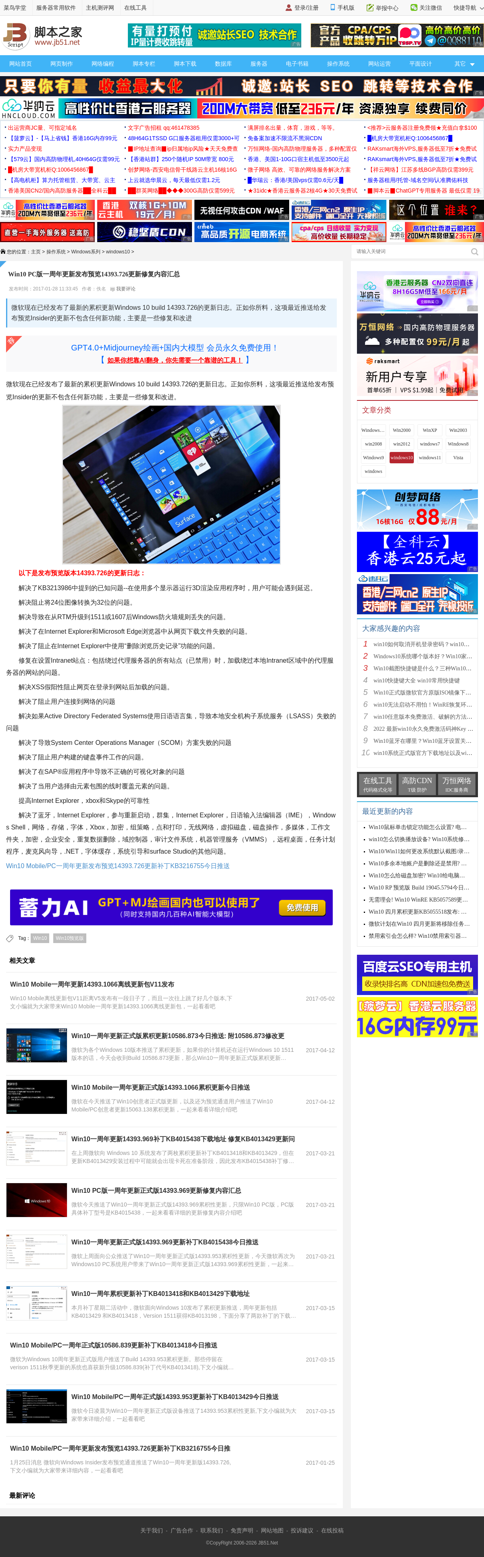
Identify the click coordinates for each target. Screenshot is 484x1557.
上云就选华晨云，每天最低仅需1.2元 (174, 180)
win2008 (373, 444)
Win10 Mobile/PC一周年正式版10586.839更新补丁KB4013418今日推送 (113, 1345)
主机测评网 (100, 7)
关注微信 (430, 7)
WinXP (430, 430)
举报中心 (387, 8)
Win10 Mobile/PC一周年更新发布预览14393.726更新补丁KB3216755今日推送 (118, 865)
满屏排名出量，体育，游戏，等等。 (293, 127)
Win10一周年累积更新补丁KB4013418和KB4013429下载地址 (160, 1293)
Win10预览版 (70, 938)
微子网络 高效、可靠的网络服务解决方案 (299, 169)
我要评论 (123, 289)
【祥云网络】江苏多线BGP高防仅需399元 (420, 169)
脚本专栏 (144, 63)
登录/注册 (306, 7)
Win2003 (458, 430)
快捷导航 (469, 7)
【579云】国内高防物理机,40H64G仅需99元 (64, 159)
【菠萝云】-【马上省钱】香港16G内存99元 (62, 138)
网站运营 (379, 63)
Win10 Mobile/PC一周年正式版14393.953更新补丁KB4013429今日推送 (175, 1396)
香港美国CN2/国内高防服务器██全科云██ (62, 190)
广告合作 (182, 1530)
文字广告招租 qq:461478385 (163, 127)
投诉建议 (302, 1530)
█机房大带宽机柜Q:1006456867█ (409, 138)
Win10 (40, 938)
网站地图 (272, 1530)
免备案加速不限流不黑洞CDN (285, 138)
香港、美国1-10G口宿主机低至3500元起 (298, 159)
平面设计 (420, 63)
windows (373, 471)
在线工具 (135, 7)
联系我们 (211, 1530)
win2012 (401, 444)
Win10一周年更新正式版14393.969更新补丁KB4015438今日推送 (165, 1242)
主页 (36, 252)
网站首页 (20, 63)
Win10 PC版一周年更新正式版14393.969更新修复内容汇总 (156, 1190)
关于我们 (151, 1530)
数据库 (223, 63)
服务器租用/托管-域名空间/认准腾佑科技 (417, 180)
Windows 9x (373, 430)
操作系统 (338, 63)
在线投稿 (332, 1530)
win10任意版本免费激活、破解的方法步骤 (425, 717)
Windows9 (373, 457)
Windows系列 (85, 252)
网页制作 (61, 63)
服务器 (258, 63)
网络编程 (103, 63)
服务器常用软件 (56, 7)
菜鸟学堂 (15, 7)
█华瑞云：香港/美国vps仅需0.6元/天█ (295, 180)
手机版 (346, 7)
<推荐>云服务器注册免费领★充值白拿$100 (422, 127)
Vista (458, 457)
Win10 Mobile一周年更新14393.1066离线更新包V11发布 (92, 984)
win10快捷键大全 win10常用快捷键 (416, 681)
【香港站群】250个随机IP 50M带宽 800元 (181, 159)
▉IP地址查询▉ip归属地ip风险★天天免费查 (183, 148)
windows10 (118, 252)
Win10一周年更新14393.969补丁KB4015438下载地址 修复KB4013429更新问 (183, 1139)
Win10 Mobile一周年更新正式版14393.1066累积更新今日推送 (160, 1087)
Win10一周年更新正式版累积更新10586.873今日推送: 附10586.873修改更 (177, 1035)
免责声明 (242, 1530)
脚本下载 (185, 63)
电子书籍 (297, 63)
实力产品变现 (25, 148)
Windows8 (458, 444)
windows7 (430, 444)
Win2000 (402, 430)
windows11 (430, 457)
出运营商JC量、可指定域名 (42, 127)
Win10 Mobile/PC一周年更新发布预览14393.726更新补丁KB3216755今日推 (120, 1448)
